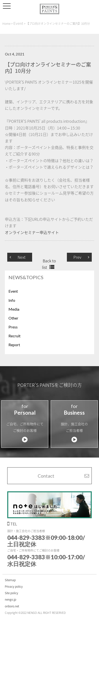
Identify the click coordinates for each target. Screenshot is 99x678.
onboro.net (12, 606)
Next (22, 257)
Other (13, 318)
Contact (46, 476)
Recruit (14, 335)
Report (14, 344)
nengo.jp (10, 599)
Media (13, 309)
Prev (77, 257)
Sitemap (10, 580)
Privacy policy (14, 586)
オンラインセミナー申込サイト (32, 232)
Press (13, 327)
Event (13, 291)
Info (11, 300)
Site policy (11, 593)
